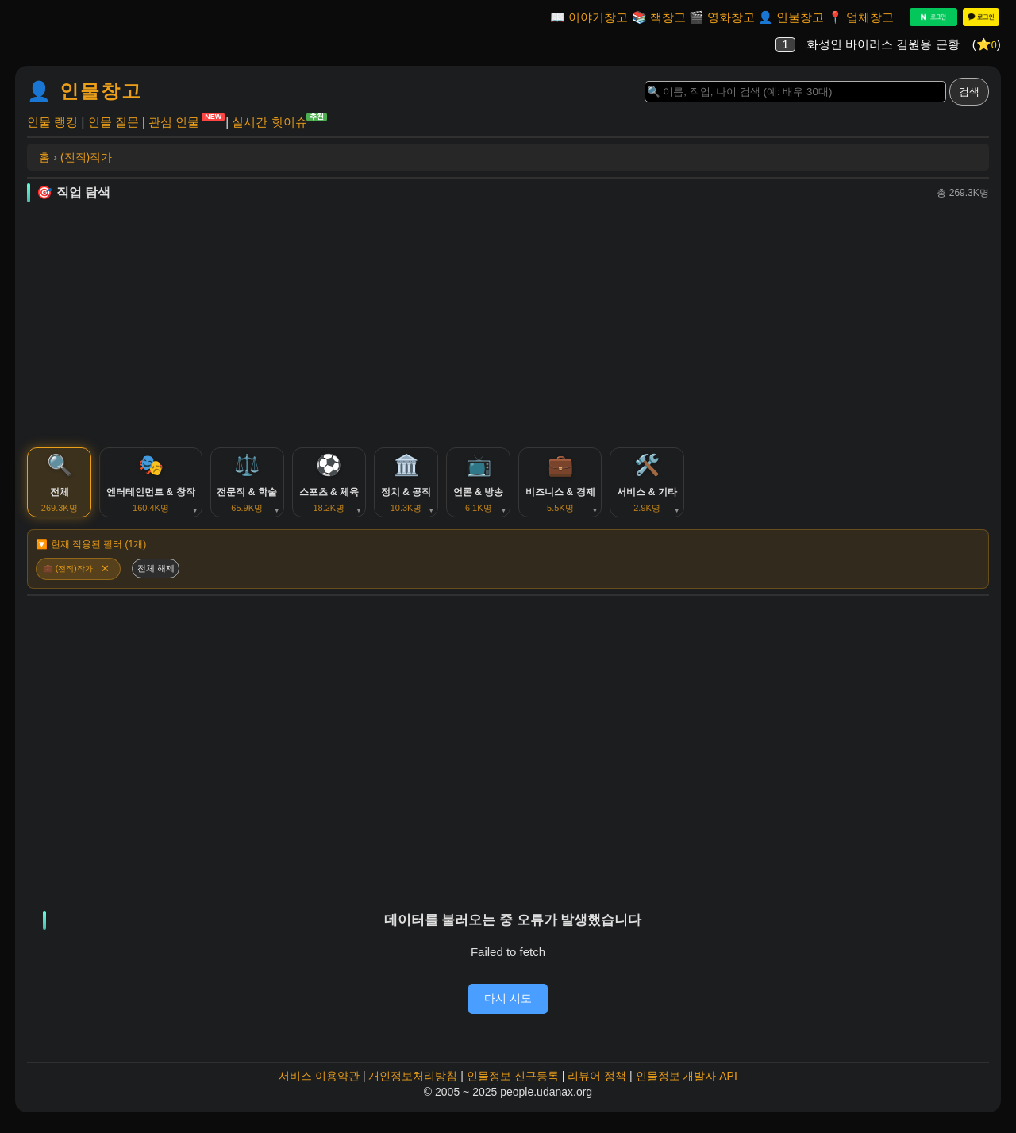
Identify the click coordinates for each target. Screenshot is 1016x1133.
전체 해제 (164, 579)
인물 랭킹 (52, 122)
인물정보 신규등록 (513, 1088)
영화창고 (731, 17)
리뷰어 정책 (597, 1088)
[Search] (795, 91)
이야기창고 (598, 17)
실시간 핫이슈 (269, 121)
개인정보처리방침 (412, 1088)
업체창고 (870, 17)
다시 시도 (508, 1010)
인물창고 (800, 17)
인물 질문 (113, 122)
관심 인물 (173, 121)
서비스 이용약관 (319, 1088)
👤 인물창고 (84, 91)
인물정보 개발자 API (686, 1088)
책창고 (668, 17)
